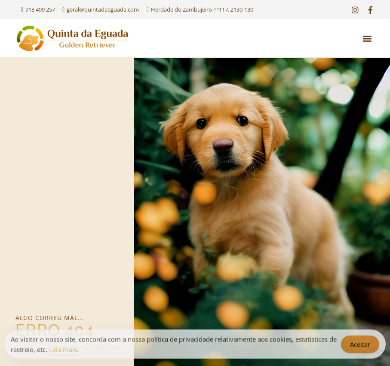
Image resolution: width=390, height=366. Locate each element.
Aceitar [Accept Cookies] (360, 346)
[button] (367, 38)
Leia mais (63, 351)
